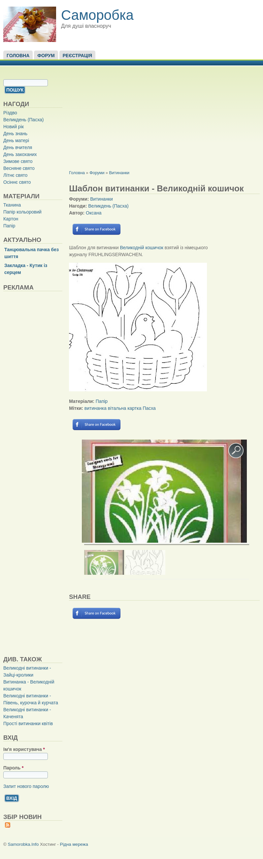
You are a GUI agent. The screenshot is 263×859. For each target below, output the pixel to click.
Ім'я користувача (24, 749)
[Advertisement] (52, 473)
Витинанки (119, 173)
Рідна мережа (74, 844)
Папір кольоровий (22, 212)
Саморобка (97, 15)
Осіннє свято (17, 182)
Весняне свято (19, 168)
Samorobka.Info (23, 844)
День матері (16, 140)
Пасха (149, 408)
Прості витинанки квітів (28, 723)
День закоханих (20, 154)
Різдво (10, 112)
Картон (10, 218)
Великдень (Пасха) (23, 119)
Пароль (13, 767)
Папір (9, 225)
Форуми (96, 173)
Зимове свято (18, 161)
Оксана (93, 212)
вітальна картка (125, 408)
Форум (45, 55)
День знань (15, 133)
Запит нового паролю (26, 786)
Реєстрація (77, 55)
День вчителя (17, 147)
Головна (18, 55)
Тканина (12, 205)
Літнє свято (15, 175)
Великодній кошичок (141, 247)
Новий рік (13, 126)
